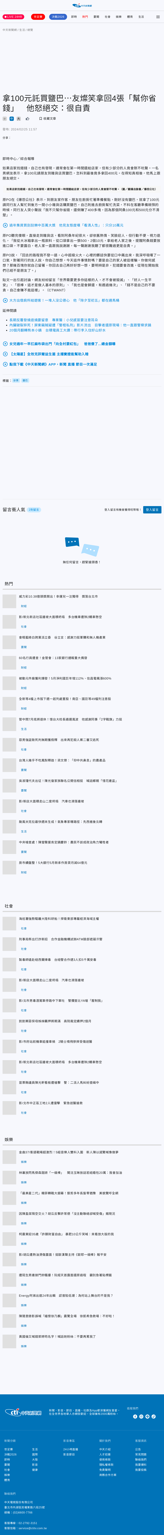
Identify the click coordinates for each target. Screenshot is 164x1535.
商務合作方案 (108, 1475)
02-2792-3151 (28, 1523)
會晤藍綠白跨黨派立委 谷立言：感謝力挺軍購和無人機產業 (9, 642)
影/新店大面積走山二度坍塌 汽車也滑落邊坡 (9, 806)
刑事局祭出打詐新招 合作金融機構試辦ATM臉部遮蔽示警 (9, 944)
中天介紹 (105, 1449)
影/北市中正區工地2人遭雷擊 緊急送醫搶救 (9, 1108)
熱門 (85, 16)
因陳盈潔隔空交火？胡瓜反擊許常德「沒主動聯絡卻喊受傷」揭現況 (9, 1218)
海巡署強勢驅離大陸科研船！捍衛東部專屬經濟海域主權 (9, 923)
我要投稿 (141, 1469)
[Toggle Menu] (158, 16)
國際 (35, 1454)
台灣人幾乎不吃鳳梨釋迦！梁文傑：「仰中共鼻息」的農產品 (9, 765)
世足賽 (38, 16)
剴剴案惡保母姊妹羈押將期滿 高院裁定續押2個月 (9, 1026)
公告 (138, 1449)
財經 (24, 606)
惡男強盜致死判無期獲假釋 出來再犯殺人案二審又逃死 (9, 745)
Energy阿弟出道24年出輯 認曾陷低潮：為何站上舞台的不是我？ (9, 1300)
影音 (35, 1464)
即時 (74, 16)
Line (147, 1416)
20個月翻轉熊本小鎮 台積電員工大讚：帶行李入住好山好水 (57, 330)
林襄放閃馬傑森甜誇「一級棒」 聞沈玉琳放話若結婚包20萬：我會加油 (9, 1177)
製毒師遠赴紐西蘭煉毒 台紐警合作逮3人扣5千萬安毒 (9, 964)
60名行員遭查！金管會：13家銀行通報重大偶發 (9, 663)
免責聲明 (105, 1469)
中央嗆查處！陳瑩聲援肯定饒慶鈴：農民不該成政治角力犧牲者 (9, 847)
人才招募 (105, 1454)
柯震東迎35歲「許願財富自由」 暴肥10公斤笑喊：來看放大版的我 (9, 1239)
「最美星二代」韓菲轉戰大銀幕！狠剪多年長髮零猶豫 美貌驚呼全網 (9, 1198)
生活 (141, 16)
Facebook (135, 1416)
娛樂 (119, 16)
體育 (130, 16)
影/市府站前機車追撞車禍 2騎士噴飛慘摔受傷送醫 (9, 1046)
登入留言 (152, 510)
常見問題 (141, 1454)
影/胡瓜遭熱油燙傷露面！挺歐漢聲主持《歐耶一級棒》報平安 (9, 1259)
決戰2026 (58, 16)
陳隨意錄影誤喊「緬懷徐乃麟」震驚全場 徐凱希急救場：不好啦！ (9, 1321)
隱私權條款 (106, 1464)
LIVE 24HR (14, 16)
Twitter (129, 1416)
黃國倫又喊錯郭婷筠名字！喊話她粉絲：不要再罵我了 (9, 1341)
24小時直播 (70, 1449)
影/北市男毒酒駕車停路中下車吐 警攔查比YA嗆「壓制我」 (9, 1005)
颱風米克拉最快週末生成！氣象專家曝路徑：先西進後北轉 (9, 826)
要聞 (96, 16)
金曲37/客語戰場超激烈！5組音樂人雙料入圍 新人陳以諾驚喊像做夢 (9, 1157)
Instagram (141, 1416)
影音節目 (69, 1454)
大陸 (35, 1459)
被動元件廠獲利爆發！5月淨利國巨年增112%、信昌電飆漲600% (9, 683)
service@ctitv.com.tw (33, 1528)
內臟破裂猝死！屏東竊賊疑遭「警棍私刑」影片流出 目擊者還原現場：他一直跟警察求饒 (80, 325)
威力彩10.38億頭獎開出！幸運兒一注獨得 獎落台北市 (9, 601)
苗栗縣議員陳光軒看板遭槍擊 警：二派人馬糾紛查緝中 (9, 1087)
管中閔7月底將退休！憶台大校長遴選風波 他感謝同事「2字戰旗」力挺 (9, 724)
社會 (108, 16)
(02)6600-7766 (22, 1512)
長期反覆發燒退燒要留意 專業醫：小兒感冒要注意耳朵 (53, 320)
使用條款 (105, 1459)
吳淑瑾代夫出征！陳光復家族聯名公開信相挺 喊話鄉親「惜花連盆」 (9, 786)
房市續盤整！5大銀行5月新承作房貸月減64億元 (9, 867)
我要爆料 (141, 1464)
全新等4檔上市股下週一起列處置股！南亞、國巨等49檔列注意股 (9, 704)
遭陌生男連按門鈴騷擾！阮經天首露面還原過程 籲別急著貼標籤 (9, 1280)
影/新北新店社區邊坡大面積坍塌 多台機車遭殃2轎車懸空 (9, 622)
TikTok (154, 1416)
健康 (35, 1469)
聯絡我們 (141, 1459)
